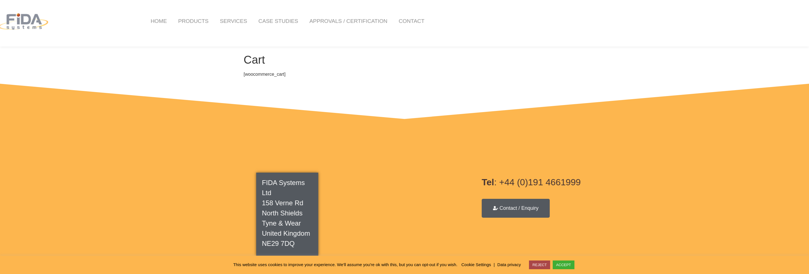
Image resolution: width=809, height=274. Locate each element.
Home (252, 13)
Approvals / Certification (441, 13)
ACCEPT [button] (563, 265)
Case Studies (371, 13)
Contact (504, 13)
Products (286, 13)
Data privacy (509, 264)
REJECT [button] (539, 265)
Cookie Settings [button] (476, 264)
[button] (803, 13)
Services (326, 13)
